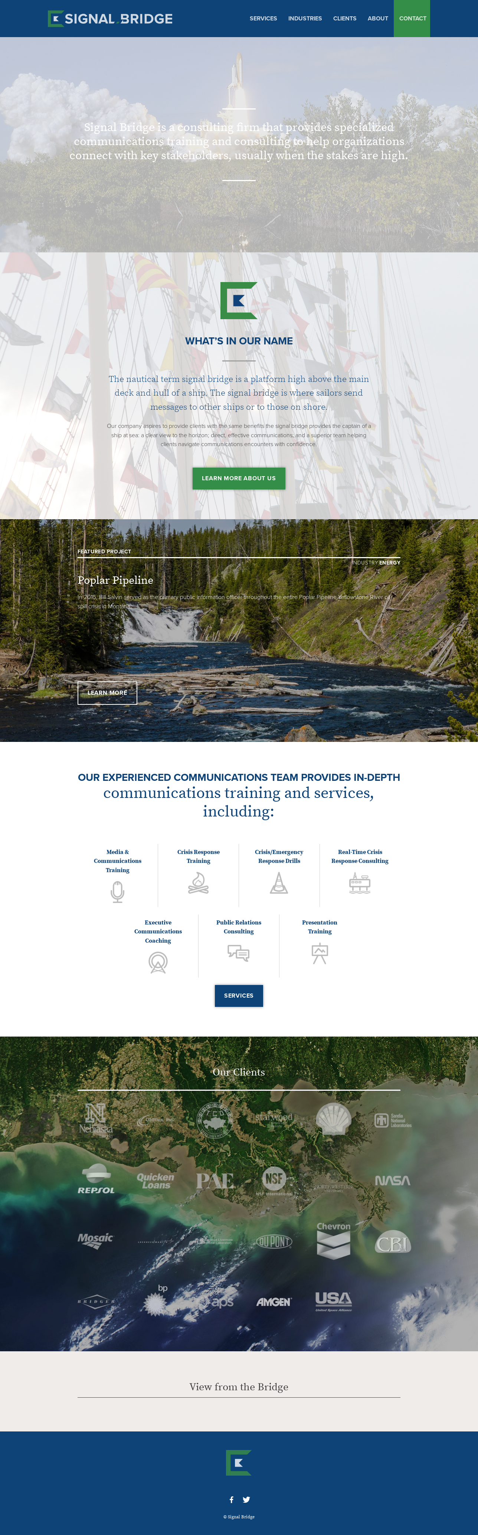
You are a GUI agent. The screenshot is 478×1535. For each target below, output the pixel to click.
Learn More (107, 693)
